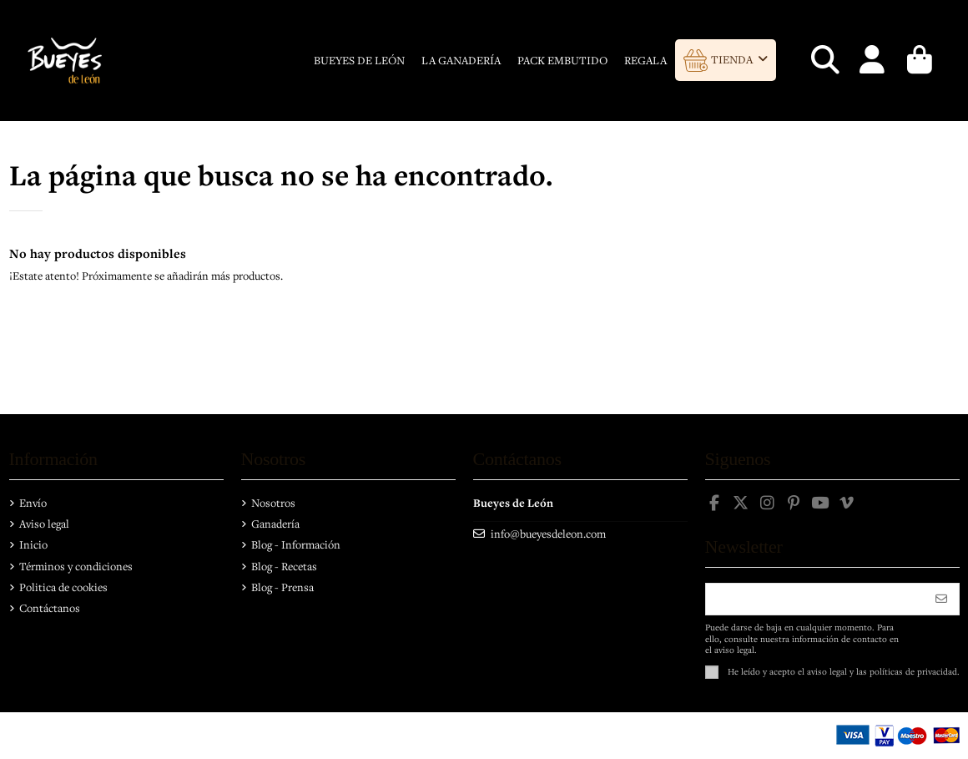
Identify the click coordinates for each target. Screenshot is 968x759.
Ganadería (275, 523)
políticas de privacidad (913, 670)
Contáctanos (49, 607)
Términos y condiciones (76, 566)
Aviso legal (44, 523)
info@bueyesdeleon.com (548, 533)
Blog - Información (295, 544)
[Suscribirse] (941, 599)
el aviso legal (822, 670)
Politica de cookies (63, 587)
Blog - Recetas (284, 566)
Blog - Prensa (282, 587)
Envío (33, 502)
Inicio (33, 544)
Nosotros (273, 502)
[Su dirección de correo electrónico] (815, 599)
